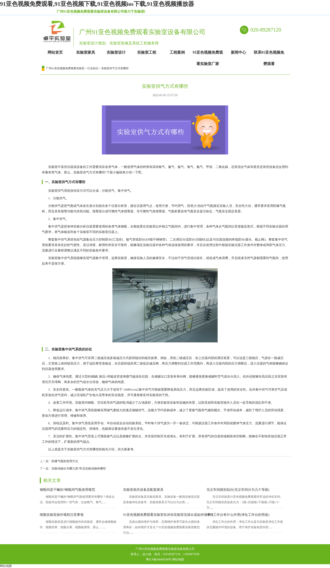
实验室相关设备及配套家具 (143, 489)
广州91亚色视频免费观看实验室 (65, 68)
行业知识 (92, 68)
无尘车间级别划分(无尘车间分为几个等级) (237, 489)
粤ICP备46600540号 (158, 559)
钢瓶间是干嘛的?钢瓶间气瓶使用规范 (67, 489)
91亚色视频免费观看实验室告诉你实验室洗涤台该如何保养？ (168, 514)
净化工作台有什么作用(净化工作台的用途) (237, 514)
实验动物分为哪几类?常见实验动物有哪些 (79, 468)
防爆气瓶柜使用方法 (65, 461)
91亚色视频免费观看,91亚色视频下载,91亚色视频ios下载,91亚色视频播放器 (97, 4)
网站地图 (178, 559)
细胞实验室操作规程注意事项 (62, 514)
